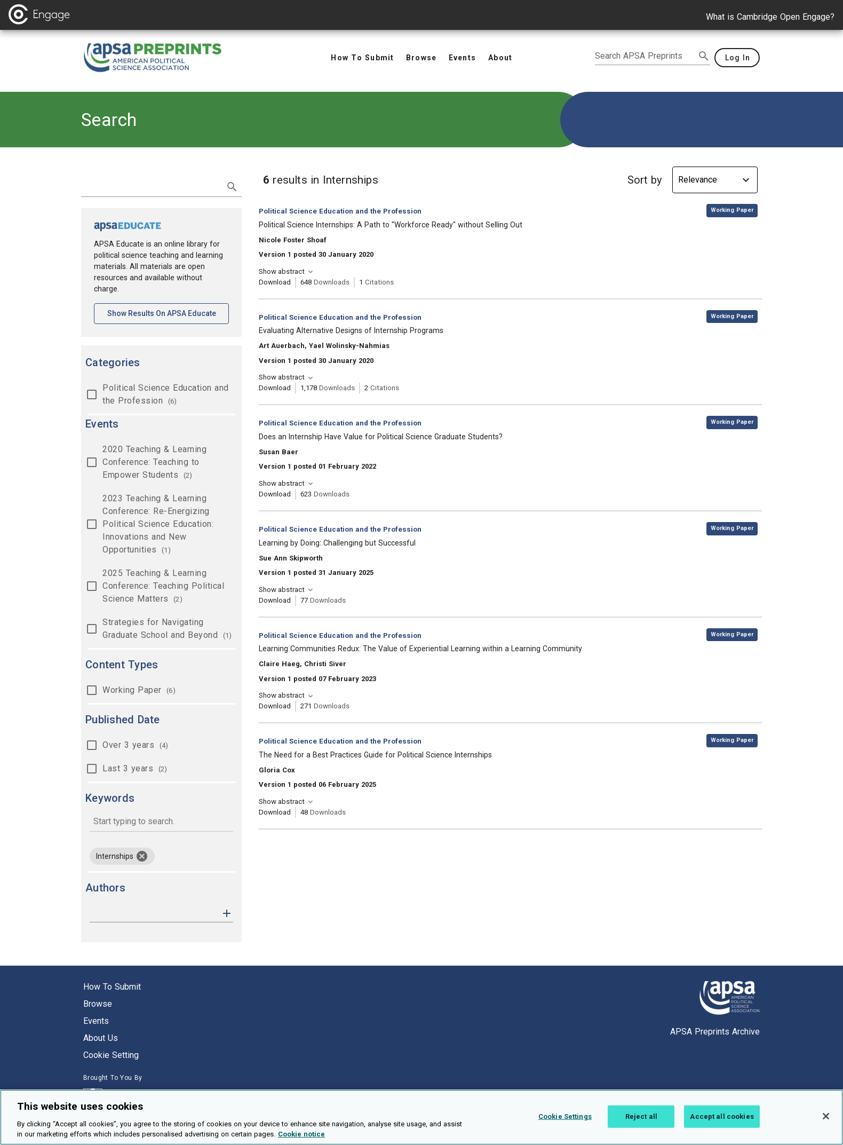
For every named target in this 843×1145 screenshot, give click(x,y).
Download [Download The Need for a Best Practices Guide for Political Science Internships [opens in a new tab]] (275, 812)
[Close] (826, 1125)
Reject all (641, 1126)
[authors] (154, 913)
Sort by (644, 179)
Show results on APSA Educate (168, 312)
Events (96, 1021)
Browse (97, 1004)
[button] (226, 912)
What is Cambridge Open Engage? (770, 17)
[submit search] (703, 56)
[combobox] (161, 822)
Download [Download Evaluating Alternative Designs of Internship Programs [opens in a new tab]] (275, 388)
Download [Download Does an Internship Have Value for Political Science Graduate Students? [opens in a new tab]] (275, 494)
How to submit (112, 987)
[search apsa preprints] (645, 56)
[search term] (150, 185)
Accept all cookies (721, 1126)
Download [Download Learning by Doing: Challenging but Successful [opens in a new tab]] (275, 600)
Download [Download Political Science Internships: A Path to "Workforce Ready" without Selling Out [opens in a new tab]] (275, 282)
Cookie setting (111, 1055)
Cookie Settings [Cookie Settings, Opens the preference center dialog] (565, 1126)
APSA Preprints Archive (715, 1031)
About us (100, 1038)
